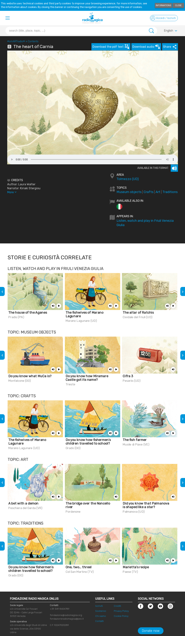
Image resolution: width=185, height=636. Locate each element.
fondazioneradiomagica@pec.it (67, 618)
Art (158, 192)
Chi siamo (100, 616)
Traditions (170, 192)
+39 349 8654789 (59, 608)
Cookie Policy (121, 616)
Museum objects (129, 192)
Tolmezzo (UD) (128, 179)
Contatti (99, 621)
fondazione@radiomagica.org (66, 615)
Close (178, 5)
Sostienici (100, 611)
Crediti (117, 606)
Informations (163, 5)
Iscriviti (99, 606)
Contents (33, 41)
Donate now (151, 631)
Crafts (148, 192)
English (171, 31)
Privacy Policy (121, 611)
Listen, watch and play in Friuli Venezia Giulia (145, 223)
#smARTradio (16, 41)
